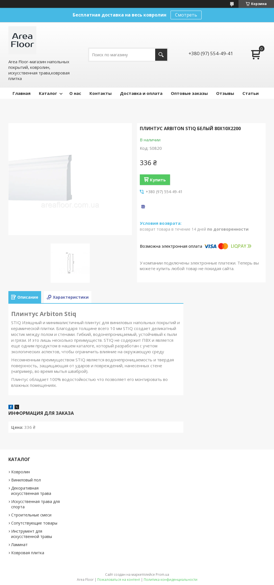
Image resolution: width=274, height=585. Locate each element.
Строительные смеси (31, 515)
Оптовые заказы (189, 93)
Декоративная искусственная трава (31, 490)
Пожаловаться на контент (118, 579)
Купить (158, 179)
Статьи (250, 93)
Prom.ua (162, 574)
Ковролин (20, 471)
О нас (75, 93)
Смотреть (186, 15)
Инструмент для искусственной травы (31, 533)
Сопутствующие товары (34, 523)
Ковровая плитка (27, 552)
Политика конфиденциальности (170, 579)
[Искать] (161, 55)
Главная (21, 93)
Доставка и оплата (141, 93)
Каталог (48, 93)
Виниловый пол (26, 480)
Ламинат (19, 544)
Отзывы (225, 93)
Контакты (100, 93)
